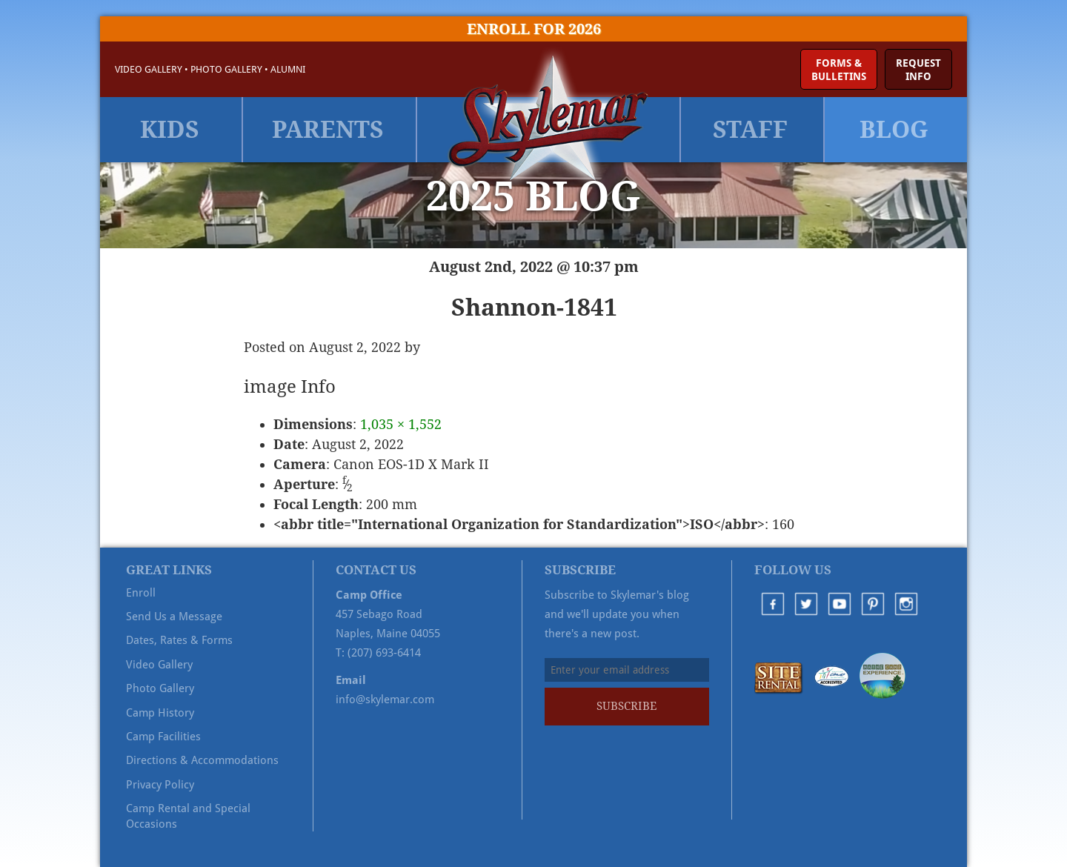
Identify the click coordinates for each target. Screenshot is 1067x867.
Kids (169, 130)
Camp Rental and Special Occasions (188, 816)
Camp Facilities (163, 736)
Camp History (160, 713)
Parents (328, 130)
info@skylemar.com (385, 699)
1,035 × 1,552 (401, 424)
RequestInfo (918, 69)
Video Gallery (148, 69)
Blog (894, 130)
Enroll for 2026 (534, 29)
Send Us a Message (174, 616)
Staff (750, 130)
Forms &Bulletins (838, 69)
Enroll (141, 592)
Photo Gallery (226, 69)
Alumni (287, 69)
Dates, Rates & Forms (179, 640)
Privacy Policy (160, 784)
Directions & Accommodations (202, 760)
